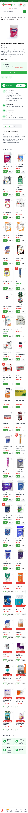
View (10, 171)
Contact (7, 1)
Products (7, 17)
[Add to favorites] (2, 77)
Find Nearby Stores (20, 67)
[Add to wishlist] (12, 153)
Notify (5, 591)
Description (8, 126)
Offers (2, 1)
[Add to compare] (10, 77)
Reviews (17, 126)
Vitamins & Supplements (17, 17)
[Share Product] (6, 77)
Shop (5, 171)
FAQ (12, 1)
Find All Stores (20, 85)
